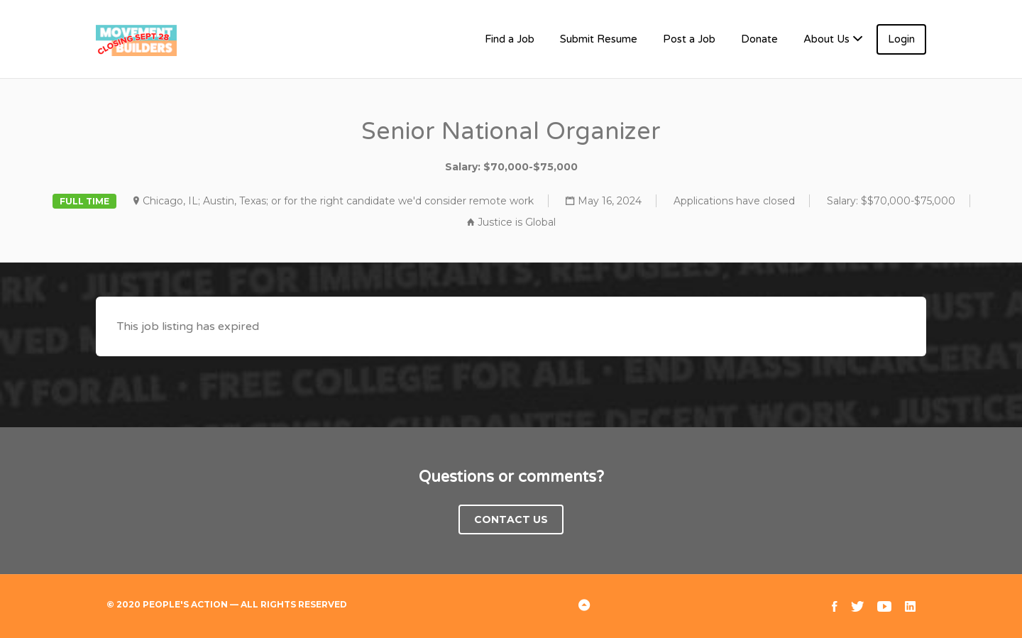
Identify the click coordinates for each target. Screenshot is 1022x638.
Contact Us (511, 519)
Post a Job (689, 39)
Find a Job (509, 39)
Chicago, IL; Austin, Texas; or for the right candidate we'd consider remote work (338, 200)
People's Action (185, 604)
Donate (759, 39)
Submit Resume (598, 39)
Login (901, 39)
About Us (826, 39)
